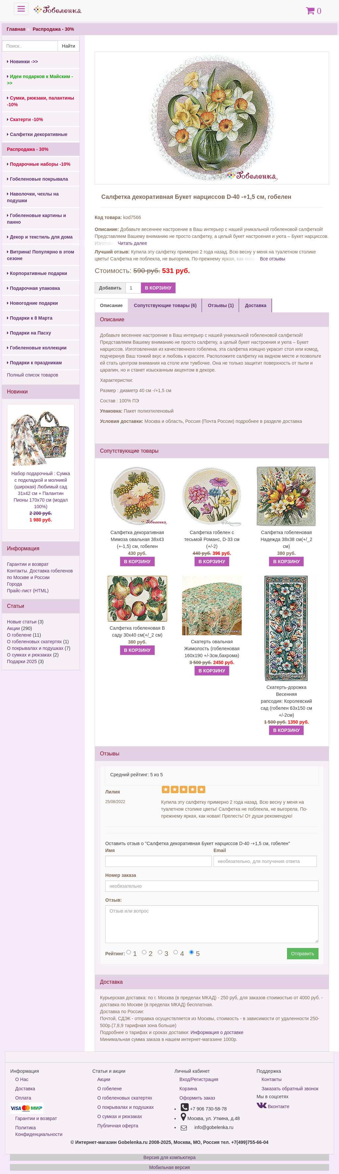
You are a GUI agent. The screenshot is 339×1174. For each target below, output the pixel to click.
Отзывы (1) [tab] (221, 305)
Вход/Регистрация (198, 1079)
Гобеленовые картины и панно (36, 219)
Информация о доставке (217, 1032)
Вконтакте (273, 1106)
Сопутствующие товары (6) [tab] (165, 305)
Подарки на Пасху (29, 333)
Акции (13, 628)
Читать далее (132, 243)
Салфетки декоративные (37, 134)
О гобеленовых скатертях (34, 641)
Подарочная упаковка (33, 288)
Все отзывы (272, 258)
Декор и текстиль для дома (40, 237)
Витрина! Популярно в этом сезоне (40, 255)
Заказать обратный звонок (290, 1088)
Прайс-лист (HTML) (28, 590)
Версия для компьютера (169, 1157)
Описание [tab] (111, 305)
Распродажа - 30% (53, 29)
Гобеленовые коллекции (37, 347)
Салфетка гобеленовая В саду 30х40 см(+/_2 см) (137, 631)
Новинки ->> (22, 61)
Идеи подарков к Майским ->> (40, 80)
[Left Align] (166, 789)
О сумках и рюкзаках (29, 654)
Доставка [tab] (255, 305)
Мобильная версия (169, 1167)
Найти (68, 46)
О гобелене (19, 635)
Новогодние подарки (32, 303)
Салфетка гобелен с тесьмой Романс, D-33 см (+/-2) (211, 539)
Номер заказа (120, 875)
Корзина (188, 1088)
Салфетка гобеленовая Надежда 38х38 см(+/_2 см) (286, 539)
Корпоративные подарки (37, 273)
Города (14, 584)
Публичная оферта (117, 1125)
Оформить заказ (197, 1098)
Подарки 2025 (22, 661)
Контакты (271, 1079)
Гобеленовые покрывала (37, 179)
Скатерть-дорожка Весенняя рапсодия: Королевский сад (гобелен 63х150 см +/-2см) (287, 701)
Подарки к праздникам (34, 362)
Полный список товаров (32, 375)
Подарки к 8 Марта (29, 318)
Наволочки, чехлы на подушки (33, 197)
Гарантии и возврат (28, 564)
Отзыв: (113, 900)
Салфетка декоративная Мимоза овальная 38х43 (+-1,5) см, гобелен (137, 539)
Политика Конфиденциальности (39, 1131)
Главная (16, 29)
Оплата (23, 1098)
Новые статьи (21, 621)
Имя (110, 850)
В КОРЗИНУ (158, 288)
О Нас (21, 1079)
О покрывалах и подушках (35, 648)
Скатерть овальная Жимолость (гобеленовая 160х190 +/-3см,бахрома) (211, 648)
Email (220, 850)
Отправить (302, 953)
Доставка (25, 1088)
